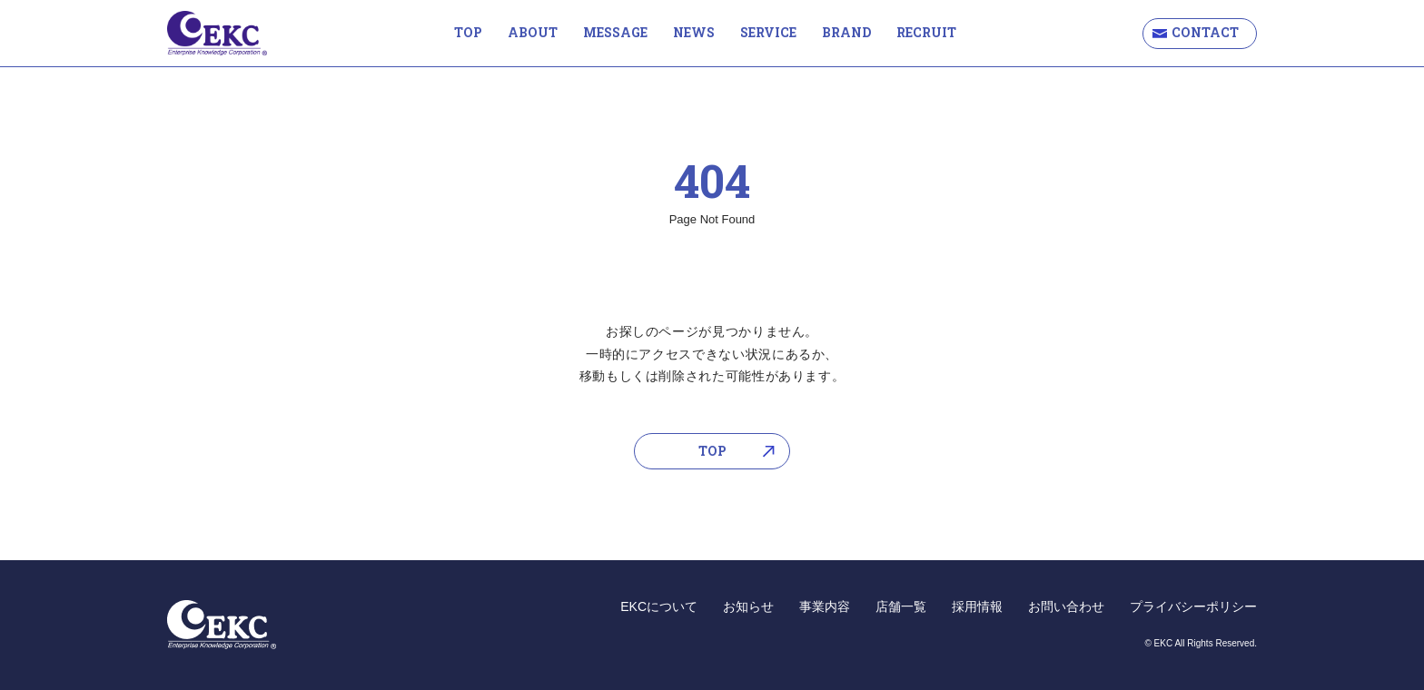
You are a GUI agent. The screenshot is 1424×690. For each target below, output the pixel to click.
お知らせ (748, 606)
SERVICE (768, 32)
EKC (217, 33)
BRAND (846, 32)
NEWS (694, 32)
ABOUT (533, 32)
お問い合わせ (1066, 606)
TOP (468, 32)
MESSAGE (615, 32)
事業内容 (824, 606)
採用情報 (977, 606)
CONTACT (1205, 32)
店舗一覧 (900, 606)
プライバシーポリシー (1193, 606)
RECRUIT (926, 32)
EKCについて (658, 606)
